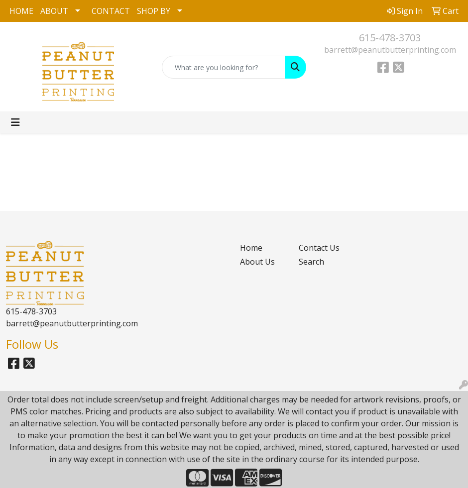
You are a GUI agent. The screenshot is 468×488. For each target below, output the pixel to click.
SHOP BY (153, 10)
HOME (21, 10)
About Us (257, 261)
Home (251, 247)
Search (311, 261)
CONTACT (111, 10)
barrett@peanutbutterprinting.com (390, 49)
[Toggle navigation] (15, 122)
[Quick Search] (223, 67)
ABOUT (54, 10)
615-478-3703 (390, 37)
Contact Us (319, 247)
